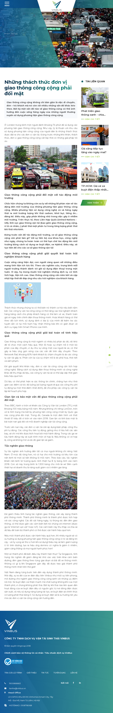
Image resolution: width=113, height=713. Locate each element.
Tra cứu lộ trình (13, 673)
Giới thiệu (31, 673)
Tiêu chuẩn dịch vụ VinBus (58, 653)
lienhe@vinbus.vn (15, 688)
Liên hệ (73, 673)
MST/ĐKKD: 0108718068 (18, 705)
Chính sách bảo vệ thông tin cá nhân (23, 653)
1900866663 (12, 683)
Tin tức (11, 34)
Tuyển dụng (59, 673)
